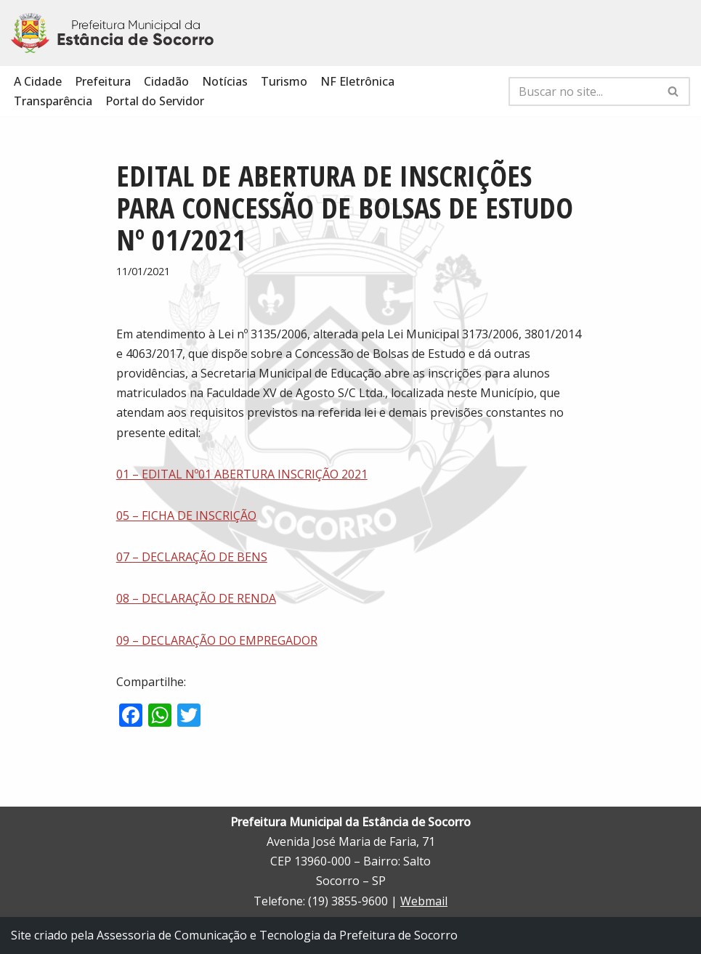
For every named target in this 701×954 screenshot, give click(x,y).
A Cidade (38, 81)
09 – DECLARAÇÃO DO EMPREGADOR (216, 640)
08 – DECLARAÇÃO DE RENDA (196, 598)
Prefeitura (103, 81)
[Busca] (582, 91)
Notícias (225, 81)
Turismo (284, 81)
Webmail (423, 901)
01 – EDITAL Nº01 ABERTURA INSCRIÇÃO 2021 (242, 474)
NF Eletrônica (357, 81)
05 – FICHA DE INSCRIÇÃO (186, 515)
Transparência (53, 101)
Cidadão (166, 81)
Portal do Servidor (154, 101)
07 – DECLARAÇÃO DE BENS (191, 557)
